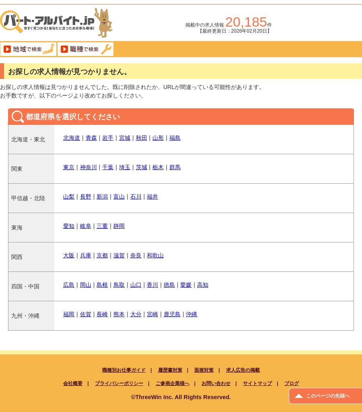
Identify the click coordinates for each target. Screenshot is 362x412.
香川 (152, 285)
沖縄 (191, 314)
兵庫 (85, 255)
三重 (102, 226)
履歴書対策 (170, 370)
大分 (136, 314)
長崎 (102, 314)
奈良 (136, 255)
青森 (91, 138)
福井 (152, 196)
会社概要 (72, 383)
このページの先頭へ (328, 396)
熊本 (119, 314)
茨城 (141, 167)
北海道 (71, 138)
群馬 (175, 167)
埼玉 (124, 167)
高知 (202, 285)
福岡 (68, 314)
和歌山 (155, 255)
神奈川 (88, 167)
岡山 (85, 285)
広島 (68, 285)
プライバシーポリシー (119, 383)
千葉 (107, 167)
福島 (175, 138)
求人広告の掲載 (243, 370)
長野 (85, 196)
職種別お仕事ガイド (124, 370)
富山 (119, 196)
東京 (68, 167)
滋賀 (119, 255)
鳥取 (119, 285)
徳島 (169, 285)
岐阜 (85, 226)
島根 (102, 285)
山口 (136, 285)
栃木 (158, 167)
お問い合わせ (216, 383)
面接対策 (204, 370)
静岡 (119, 226)
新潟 (102, 196)
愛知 (68, 226)
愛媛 (185, 285)
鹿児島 (172, 314)
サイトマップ (257, 383)
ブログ (291, 383)
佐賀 (85, 314)
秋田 (141, 138)
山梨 (68, 196)
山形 (158, 138)
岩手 (107, 138)
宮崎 (152, 314)
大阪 (68, 255)
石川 (136, 196)
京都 (102, 255)
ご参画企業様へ (172, 383)
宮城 (124, 138)
